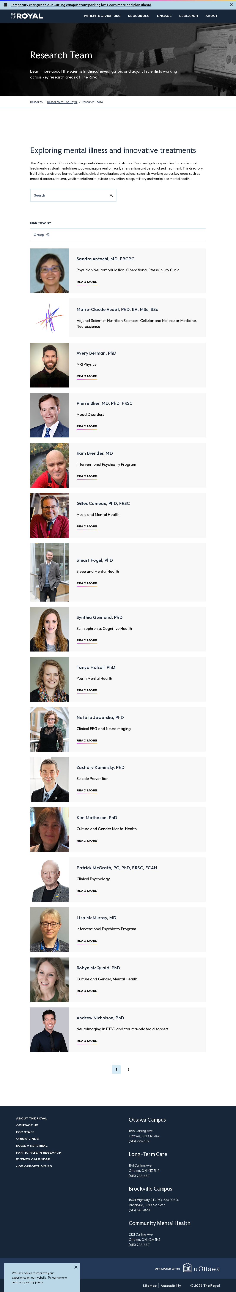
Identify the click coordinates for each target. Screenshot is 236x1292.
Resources (138, 16)
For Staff (25, 1132)
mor (120, 3)
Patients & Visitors (102, 16)
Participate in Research (39, 1152)
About (212, 16)
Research (188, 16)
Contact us (27, 1125)
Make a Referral (32, 1145)
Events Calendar (33, 1159)
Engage (164, 16)
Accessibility (170, 1285)
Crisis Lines (27, 1138)
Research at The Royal (62, 102)
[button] (116, 1069)
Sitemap (150, 1285)
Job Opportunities (34, 1166)
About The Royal (32, 1118)
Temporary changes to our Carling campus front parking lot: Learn (64, 3)
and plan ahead (138, 3)
